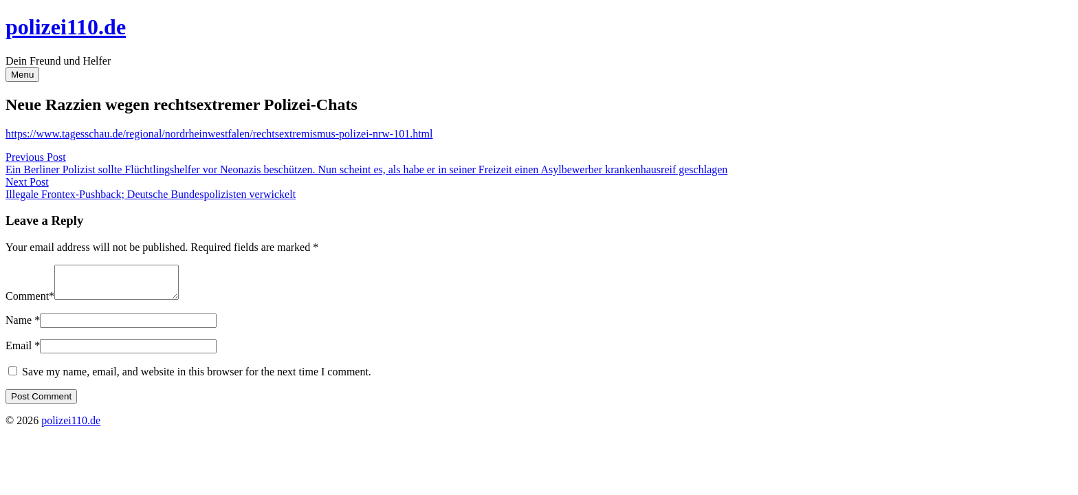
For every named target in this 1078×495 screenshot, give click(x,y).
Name (19, 326)
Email (19, 352)
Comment (27, 302)
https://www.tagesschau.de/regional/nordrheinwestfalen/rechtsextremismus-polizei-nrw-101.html (219, 134)
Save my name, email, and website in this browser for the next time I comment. (196, 378)
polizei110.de (66, 26)
